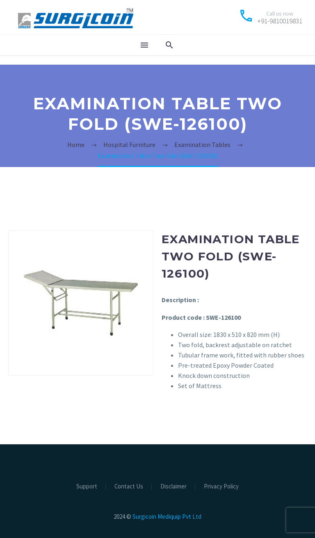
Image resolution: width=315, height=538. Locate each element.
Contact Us (128, 487)
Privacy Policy (221, 487)
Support (86, 487)
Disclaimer (173, 487)
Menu (144, 45)
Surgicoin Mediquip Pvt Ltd (166, 516)
